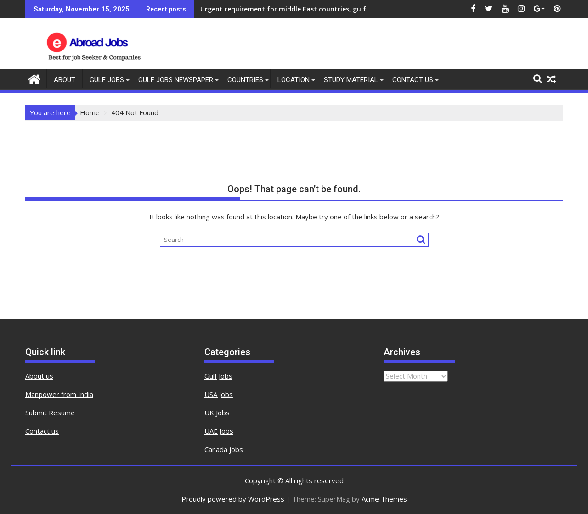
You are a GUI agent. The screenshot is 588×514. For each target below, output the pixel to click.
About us (39, 375)
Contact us (42, 431)
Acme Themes (384, 498)
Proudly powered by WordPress (232, 498)
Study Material (351, 80)
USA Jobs (218, 394)
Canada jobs (223, 449)
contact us (412, 80)
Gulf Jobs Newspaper (175, 80)
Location (293, 80)
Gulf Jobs (107, 80)
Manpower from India (59, 394)
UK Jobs (217, 412)
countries (245, 80)
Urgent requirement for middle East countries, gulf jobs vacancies (307, 9)
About (64, 80)
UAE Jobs (218, 431)
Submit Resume (50, 412)
